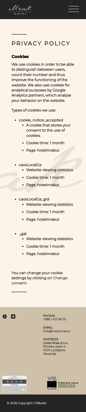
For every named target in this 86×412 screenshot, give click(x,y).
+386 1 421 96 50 (54, 319)
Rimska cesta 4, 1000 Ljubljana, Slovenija (54, 349)
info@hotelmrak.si (56, 331)
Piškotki (40, 403)
